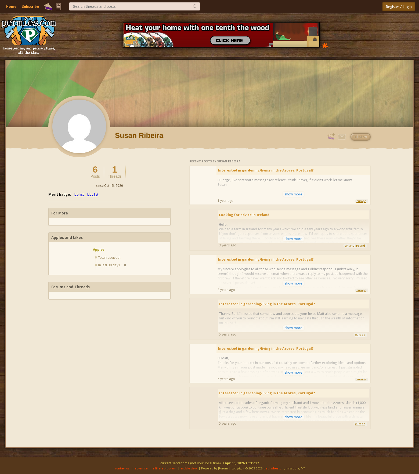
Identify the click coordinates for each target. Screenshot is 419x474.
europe (361, 201)
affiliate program (164, 468)
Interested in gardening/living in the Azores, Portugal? (266, 170)
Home (11, 7)
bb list (79, 194)
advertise (141, 468)
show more (293, 194)
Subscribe (30, 7)
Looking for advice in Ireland (244, 215)
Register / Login (399, 7)
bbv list (92, 194)
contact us (122, 468)
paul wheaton (273, 468)
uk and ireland (355, 245)
